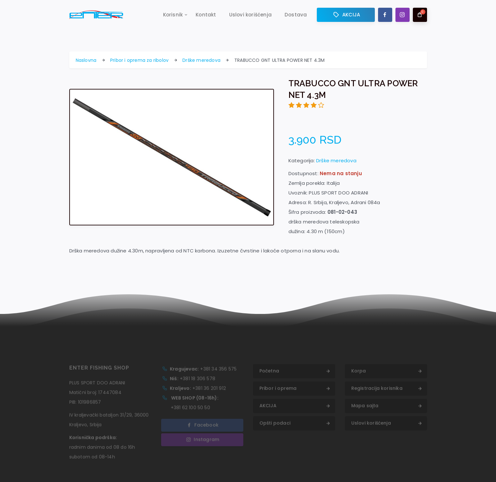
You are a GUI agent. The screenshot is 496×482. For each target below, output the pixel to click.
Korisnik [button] (173, 15)
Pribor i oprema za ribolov (139, 60)
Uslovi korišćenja (250, 15)
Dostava (296, 15)
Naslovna (86, 60)
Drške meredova (201, 60)
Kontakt (206, 15)
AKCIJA (345, 15)
